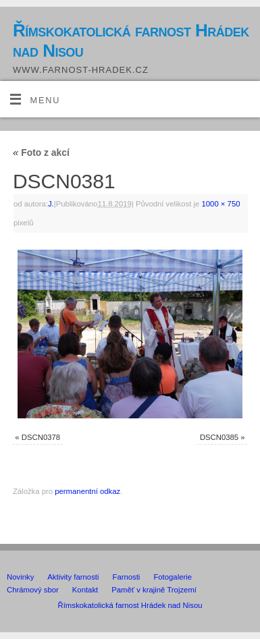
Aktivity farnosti (73, 577)
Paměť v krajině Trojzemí (154, 590)
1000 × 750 (221, 204)
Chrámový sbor (33, 590)
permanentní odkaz (87, 491)
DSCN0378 (41, 437)
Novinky (20, 577)
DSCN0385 (219, 437)
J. (51, 204)
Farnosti (126, 577)
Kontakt (85, 590)
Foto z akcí (41, 152)
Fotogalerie (172, 577)
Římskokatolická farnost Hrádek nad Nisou (131, 40)
